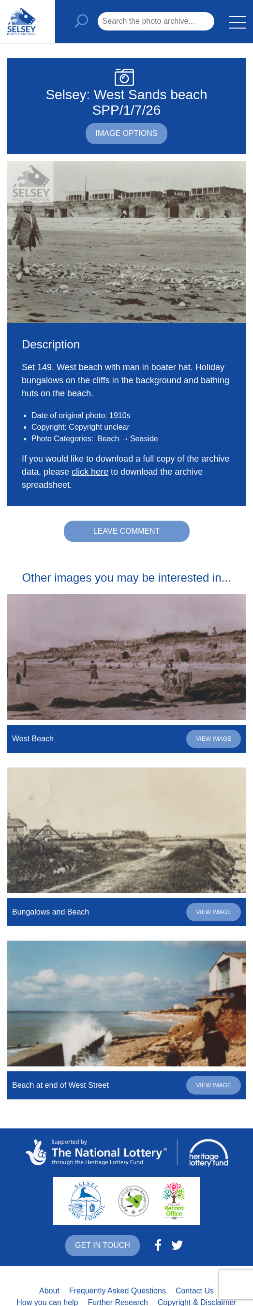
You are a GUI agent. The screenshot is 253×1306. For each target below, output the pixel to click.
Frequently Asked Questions (117, 1291)
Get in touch (102, 1245)
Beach (108, 439)
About (49, 1291)
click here (90, 472)
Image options (126, 133)
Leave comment (126, 531)
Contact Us (195, 1291)
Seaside (144, 439)
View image (213, 739)
